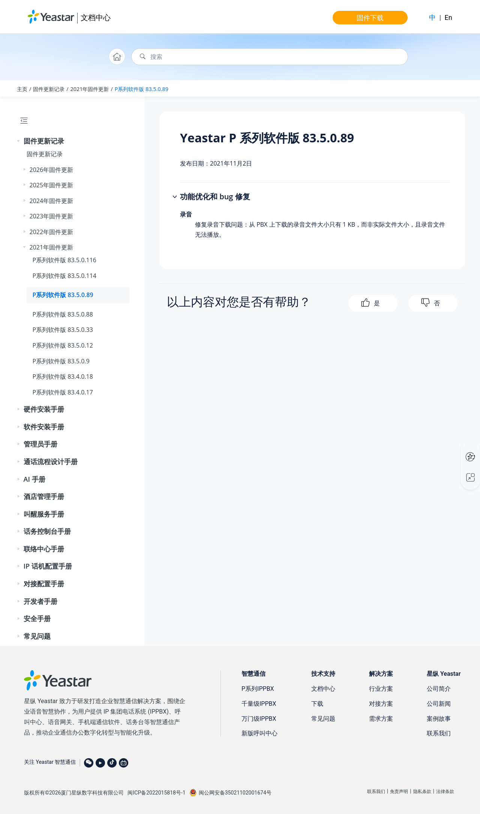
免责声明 (399, 791)
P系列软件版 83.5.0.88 (63, 314)
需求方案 (381, 718)
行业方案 (381, 688)
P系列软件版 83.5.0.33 (63, 330)
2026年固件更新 (52, 170)
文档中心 (96, 17)
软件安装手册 (44, 426)
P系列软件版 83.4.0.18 (63, 376)
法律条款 (445, 791)
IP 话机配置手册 (48, 566)
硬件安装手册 (44, 409)
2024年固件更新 (52, 201)
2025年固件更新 (52, 185)
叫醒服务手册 (44, 513)
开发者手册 (40, 601)
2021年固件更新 (89, 89)
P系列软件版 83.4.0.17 (63, 392)
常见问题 (37, 636)
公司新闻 (439, 703)
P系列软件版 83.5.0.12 (63, 345)
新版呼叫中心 (260, 733)
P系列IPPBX (258, 688)
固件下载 (370, 17)
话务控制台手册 (47, 531)
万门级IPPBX (259, 718)
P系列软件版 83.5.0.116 (64, 260)
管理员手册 (40, 443)
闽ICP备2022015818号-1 (156, 793)
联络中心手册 (44, 548)
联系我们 (439, 733)
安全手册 (37, 618)
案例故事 (439, 718)
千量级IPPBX (259, 703)
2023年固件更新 (52, 216)
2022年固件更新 (52, 232)
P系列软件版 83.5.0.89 (141, 89)
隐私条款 (422, 791)
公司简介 (439, 688)
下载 (317, 703)
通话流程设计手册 (51, 461)
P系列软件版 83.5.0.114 (64, 276)
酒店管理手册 (44, 496)
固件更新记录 (48, 89)
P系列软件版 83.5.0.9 (61, 361)
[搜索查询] (269, 56)
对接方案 (381, 703)
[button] (19, 141)
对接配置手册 (44, 583)
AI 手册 (34, 479)
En (448, 17)
